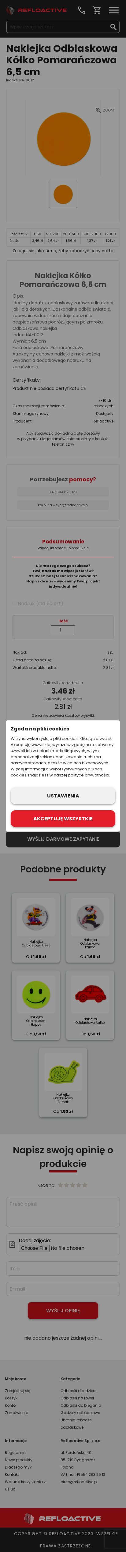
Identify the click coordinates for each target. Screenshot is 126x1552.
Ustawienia (63, 795)
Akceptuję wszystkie (63, 818)
